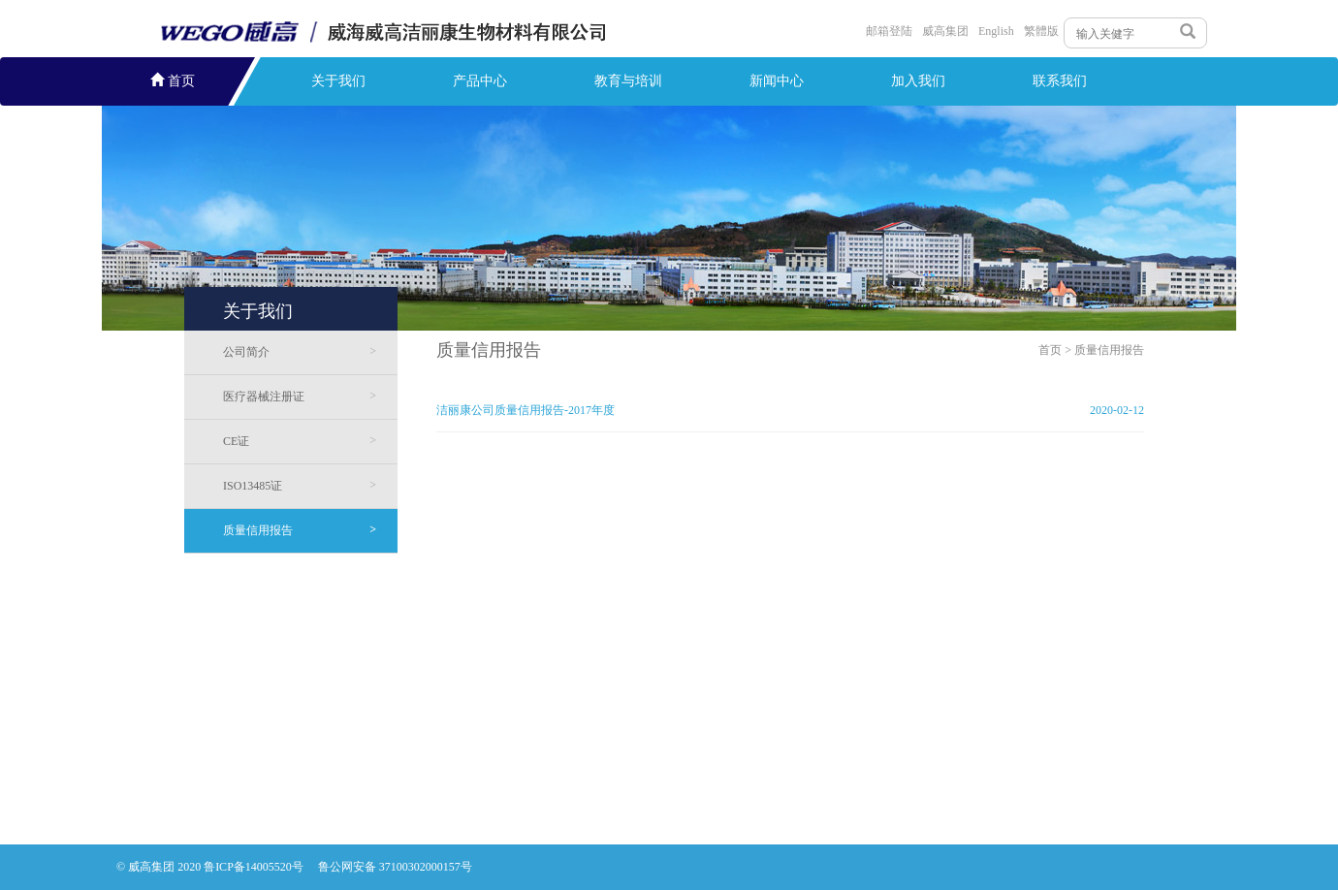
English (996, 31)
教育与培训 (628, 81)
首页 (172, 80)
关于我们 (338, 81)
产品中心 (480, 81)
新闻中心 (776, 81)
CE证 (299, 440)
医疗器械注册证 (299, 396)
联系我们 (1060, 81)
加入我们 (918, 81)
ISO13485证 (299, 485)
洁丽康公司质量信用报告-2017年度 (525, 410)
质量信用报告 (299, 530)
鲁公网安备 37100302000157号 (395, 867)
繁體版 (1041, 31)
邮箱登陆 (889, 31)
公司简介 (299, 351)
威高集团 (945, 31)
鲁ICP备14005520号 (255, 867)
